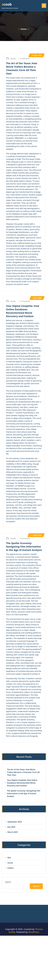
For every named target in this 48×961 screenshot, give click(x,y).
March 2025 (12, 832)
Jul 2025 (37, 298)
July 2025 (11, 827)
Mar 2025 (36, 535)
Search (8, 882)
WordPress (33, 932)
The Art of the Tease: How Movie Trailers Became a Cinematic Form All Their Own (21, 68)
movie (10, 863)
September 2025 (14, 822)
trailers (10, 868)
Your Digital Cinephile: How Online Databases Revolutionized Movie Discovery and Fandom (22, 311)
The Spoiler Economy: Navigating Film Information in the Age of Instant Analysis (24, 546)
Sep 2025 (36, 55)
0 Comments (24, 58)
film (9, 857)
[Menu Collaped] (44, 5)
